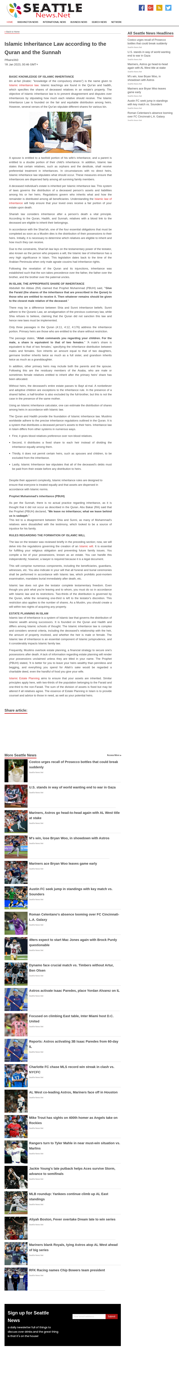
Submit (111, 1316)
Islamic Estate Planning (24, 678)
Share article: (16, 710)
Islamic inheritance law (23, 85)
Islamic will (86, 546)
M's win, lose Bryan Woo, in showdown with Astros (69, 838)
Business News (79, 22)
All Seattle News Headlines (151, 33)
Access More (113, 755)
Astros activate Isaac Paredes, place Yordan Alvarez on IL (74, 990)
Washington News (27, 22)
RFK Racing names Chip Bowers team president (67, 1270)
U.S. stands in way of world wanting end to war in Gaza (72, 787)
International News (54, 22)
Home (10, 22)
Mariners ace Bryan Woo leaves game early (63, 863)
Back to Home (12, 31)
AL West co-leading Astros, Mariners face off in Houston (73, 1092)
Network (116, 22)
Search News (99, 22)
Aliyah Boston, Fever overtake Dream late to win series (72, 1219)
